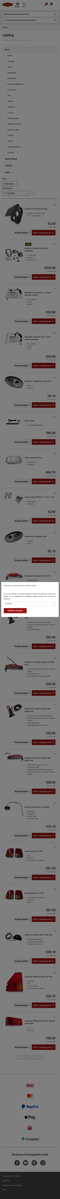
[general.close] (54, 586)
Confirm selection (15, 611)
